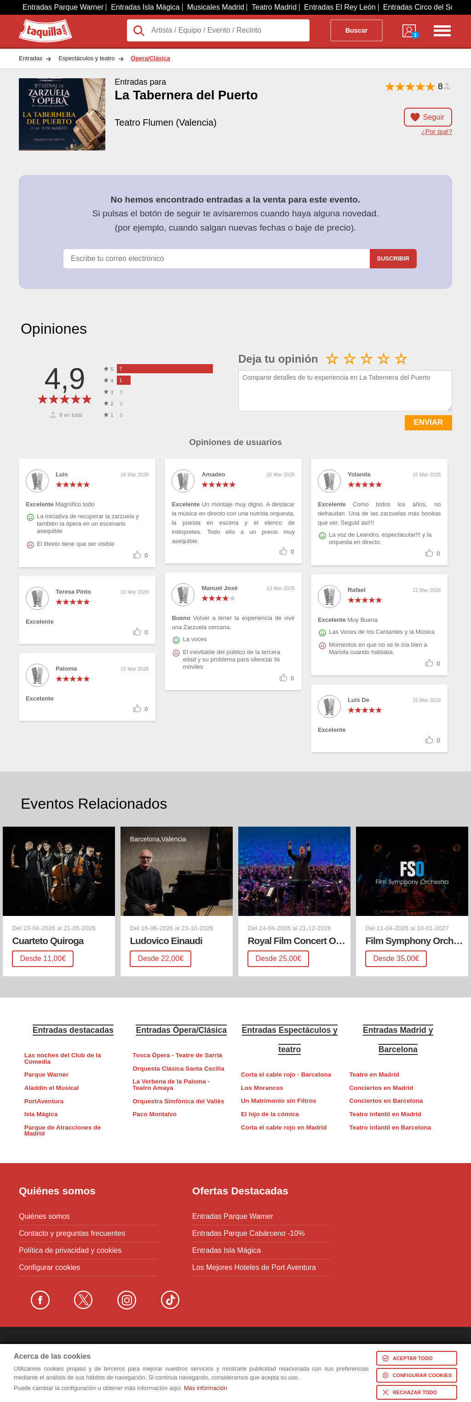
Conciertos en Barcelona (386, 1100)
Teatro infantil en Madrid (385, 1114)
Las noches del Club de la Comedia (62, 1058)
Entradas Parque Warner (63, 7)
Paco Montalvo (154, 1114)
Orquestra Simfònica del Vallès (178, 1101)
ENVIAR (428, 422)
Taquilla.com (39, 23)
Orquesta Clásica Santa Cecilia (178, 1068)
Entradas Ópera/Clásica (181, 1030)
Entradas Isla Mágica (145, 7)
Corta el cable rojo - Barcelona (286, 1074)
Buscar (356, 30)
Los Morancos (262, 1087)
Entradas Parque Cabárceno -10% (248, 1233)
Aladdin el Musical (51, 1087)
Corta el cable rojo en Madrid (284, 1127)
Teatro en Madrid (374, 1074)
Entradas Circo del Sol (419, 7)
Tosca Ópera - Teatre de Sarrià (177, 1055)
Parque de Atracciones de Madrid (62, 1130)
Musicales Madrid (215, 7)
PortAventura (44, 1101)
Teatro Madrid (274, 7)
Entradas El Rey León (340, 7)
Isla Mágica (41, 1114)
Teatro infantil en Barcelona (390, 1127)
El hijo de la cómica (270, 1114)
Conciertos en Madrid (381, 1087)
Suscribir (393, 258)
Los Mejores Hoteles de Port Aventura (254, 1267)
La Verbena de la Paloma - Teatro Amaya (171, 1084)
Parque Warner (46, 1074)
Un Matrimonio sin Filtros (278, 1100)
